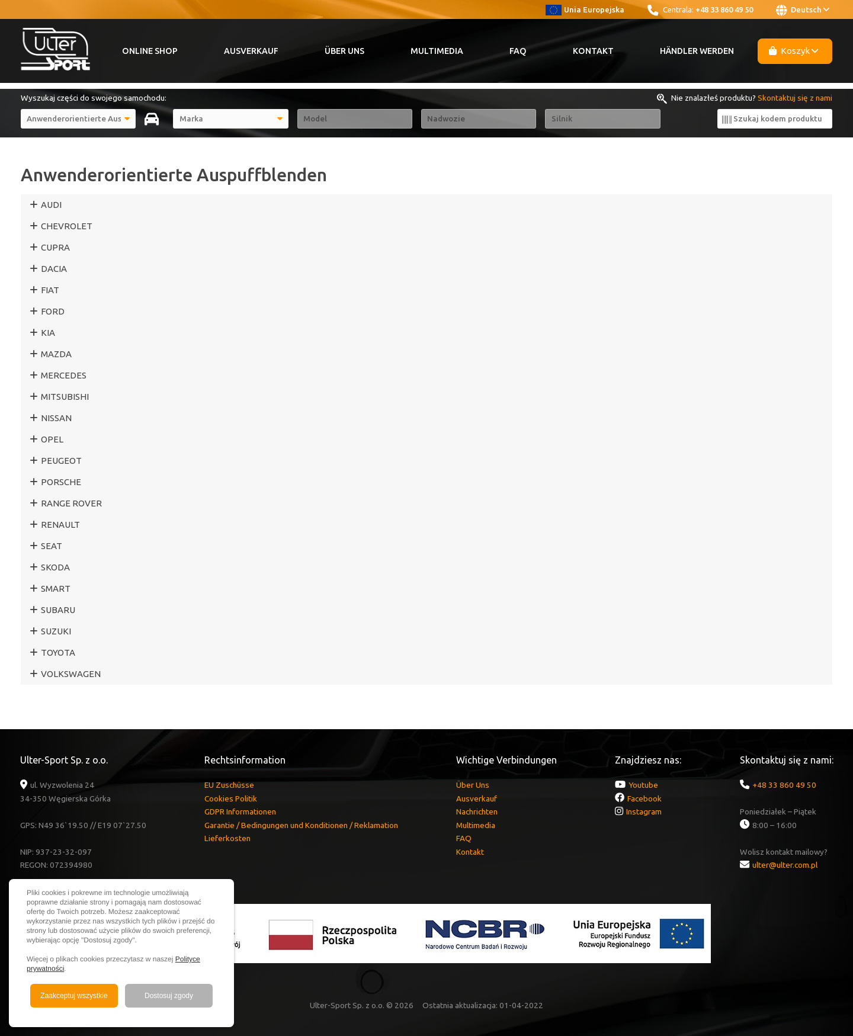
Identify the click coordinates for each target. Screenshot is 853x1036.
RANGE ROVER (71, 503)
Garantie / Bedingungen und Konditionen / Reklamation (301, 825)
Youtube (643, 785)
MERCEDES (63, 375)
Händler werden (697, 51)
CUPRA (55, 247)
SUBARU (58, 610)
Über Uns (344, 51)
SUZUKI (56, 631)
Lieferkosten (227, 838)
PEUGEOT (61, 461)
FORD (53, 311)
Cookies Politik (230, 798)
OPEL (52, 439)
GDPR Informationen (240, 811)
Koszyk (794, 51)
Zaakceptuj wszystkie (73, 996)
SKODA (55, 567)
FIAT (50, 290)
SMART (55, 588)
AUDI (51, 205)
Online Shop (150, 51)
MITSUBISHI (65, 397)
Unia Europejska (585, 9)
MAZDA (56, 354)
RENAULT (60, 524)
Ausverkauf (251, 51)
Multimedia (437, 51)
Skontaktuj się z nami (795, 97)
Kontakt (593, 51)
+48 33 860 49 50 (724, 9)
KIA (48, 333)
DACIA (54, 269)
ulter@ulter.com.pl (784, 865)
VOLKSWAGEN (71, 674)
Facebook (644, 798)
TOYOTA (58, 652)
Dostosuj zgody (169, 996)
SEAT (51, 546)
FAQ (518, 51)
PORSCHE (61, 482)
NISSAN (56, 418)
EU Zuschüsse (229, 785)
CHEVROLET (66, 226)
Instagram (644, 811)
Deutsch (802, 10)
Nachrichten (477, 811)
